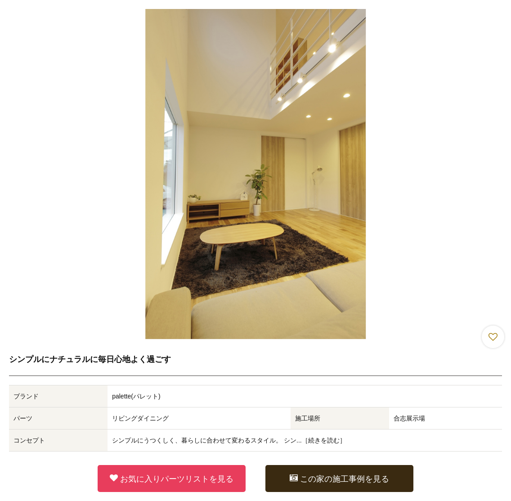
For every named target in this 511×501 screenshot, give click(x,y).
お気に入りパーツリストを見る (171, 478)
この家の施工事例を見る (339, 478)
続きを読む (324, 440)
